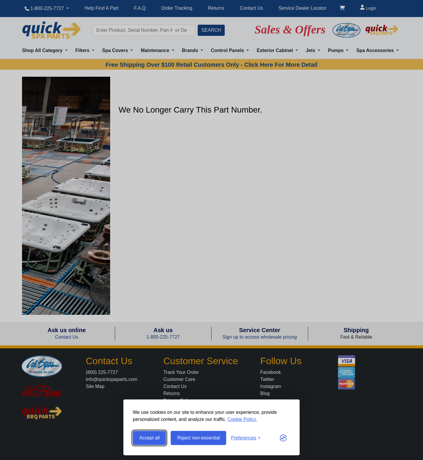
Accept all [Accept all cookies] (149, 437)
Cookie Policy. (242, 419)
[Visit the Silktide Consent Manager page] (283, 438)
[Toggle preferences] (246, 438)
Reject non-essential (198, 437)
